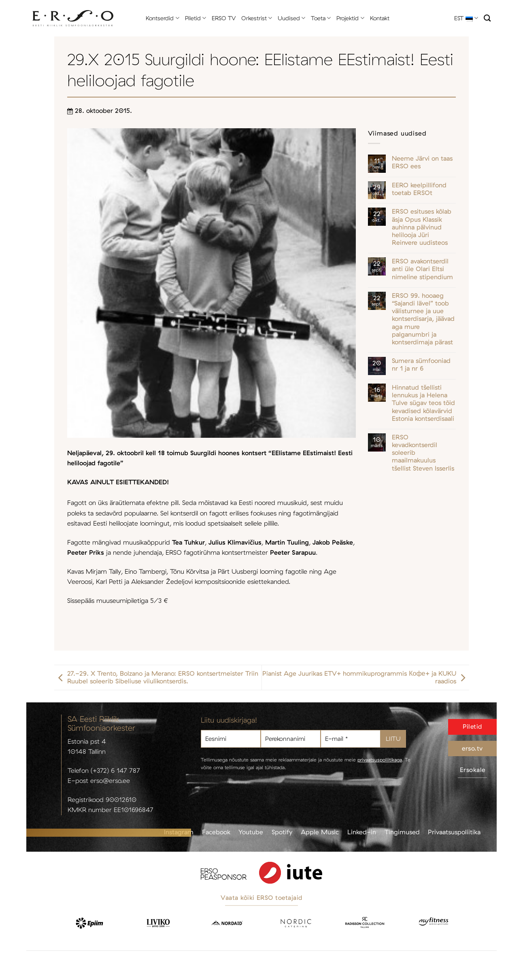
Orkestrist (256, 18)
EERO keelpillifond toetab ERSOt (419, 189)
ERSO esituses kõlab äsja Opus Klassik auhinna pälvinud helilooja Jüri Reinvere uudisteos (421, 227)
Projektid (350, 18)
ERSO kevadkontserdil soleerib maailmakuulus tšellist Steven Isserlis (423, 452)
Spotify (282, 832)
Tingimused (402, 832)
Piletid (195, 18)
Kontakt (379, 18)
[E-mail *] (351, 739)
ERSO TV (224, 18)
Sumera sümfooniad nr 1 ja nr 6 (421, 364)
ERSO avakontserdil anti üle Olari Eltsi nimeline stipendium (422, 268)
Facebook (216, 832)
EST (466, 18)
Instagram (178, 832)
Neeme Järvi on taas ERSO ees (422, 162)
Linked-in (361, 832)
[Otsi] (487, 18)
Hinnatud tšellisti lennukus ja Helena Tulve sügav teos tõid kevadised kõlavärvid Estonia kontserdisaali (423, 403)
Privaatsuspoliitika (454, 832)
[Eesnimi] (231, 739)
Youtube (250, 832)
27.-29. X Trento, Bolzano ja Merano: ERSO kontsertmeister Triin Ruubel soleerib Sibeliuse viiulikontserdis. (156, 677)
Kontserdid (162, 18)
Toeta (321, 18)
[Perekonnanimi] (291, 739)
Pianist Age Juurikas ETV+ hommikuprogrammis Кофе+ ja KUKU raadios (365, 677)
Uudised (291, 18)
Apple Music (320, 832)
